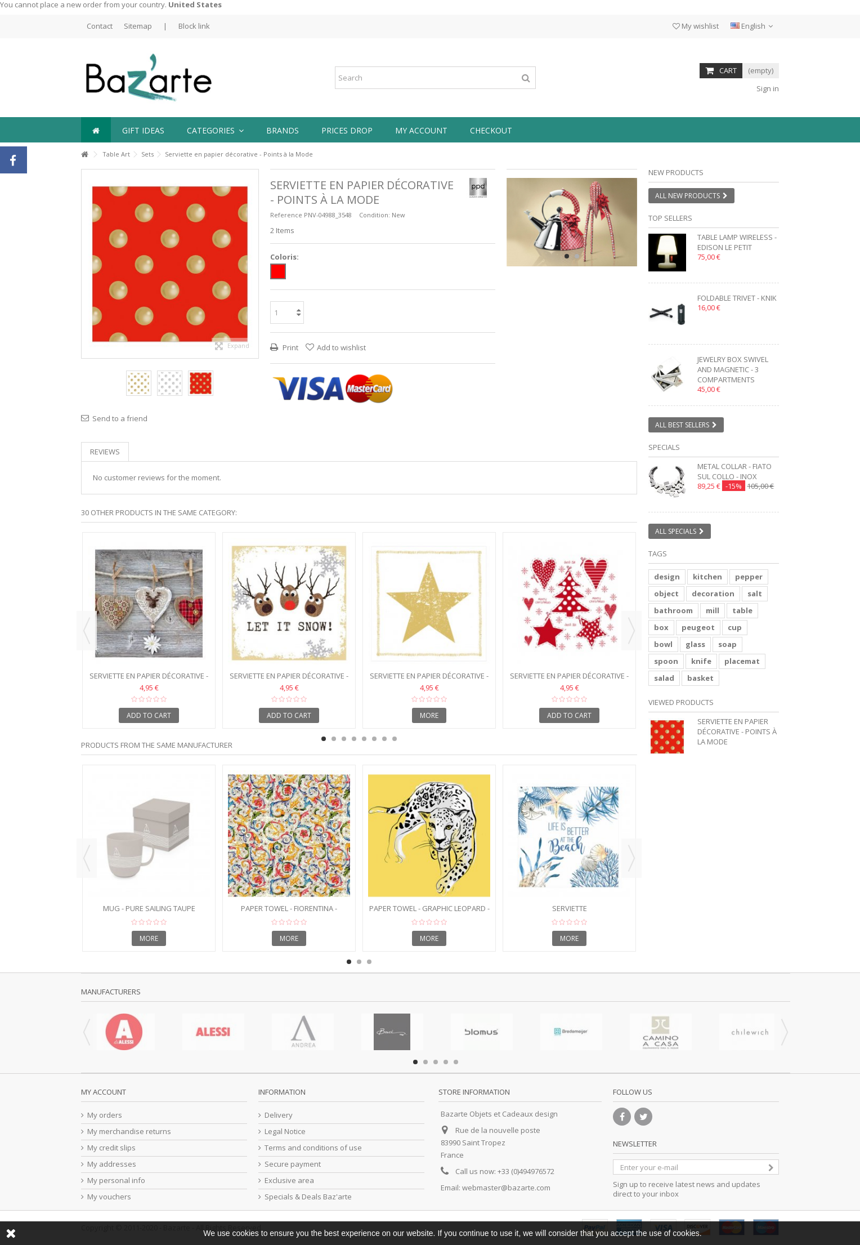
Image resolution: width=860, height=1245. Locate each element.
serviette (569, 908)
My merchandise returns (129, 1131)
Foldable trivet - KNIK (737, 298)
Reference (286, 215)
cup (735, 627)
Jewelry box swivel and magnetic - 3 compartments (732, 369)
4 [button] (354, 739)
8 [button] (394, 739)
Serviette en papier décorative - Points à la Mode (737, 731)
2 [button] (577, 256)
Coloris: (285, 257)
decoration (713, 593)
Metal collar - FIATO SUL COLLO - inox (734, 471)
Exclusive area (289, 1180)
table (742, 610)
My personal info (116, 1180)
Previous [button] (87, 630)
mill (712, 610)
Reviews (105, 452)
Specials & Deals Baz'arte (308, 1197)
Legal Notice (285, 1131)
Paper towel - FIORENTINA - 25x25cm (289, 913)
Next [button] (631, 630)
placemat (742, 661)
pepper (749, 577)
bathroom (673, 610)
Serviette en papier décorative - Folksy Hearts (148, 680)
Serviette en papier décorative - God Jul (569, 680)
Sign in (767, 88)
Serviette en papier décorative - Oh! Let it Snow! (289, 680)
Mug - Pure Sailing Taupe (149, 908)
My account (103, 1092)
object (666, 593)
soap (727, 644)
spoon (666, 661)
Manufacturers (111, 992)
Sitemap (138, 26)
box (661, 627)
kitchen (707, 577)
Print (289, 347)
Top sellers (670, 218)
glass (695, 644)
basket (700, 678)
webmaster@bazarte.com (506, 1187)
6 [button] (374, 739)
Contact (100, 26)
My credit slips (111, 1148)
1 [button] (567, 256)
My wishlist (696, 26)
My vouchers (109, 1197)
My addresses (111, 1164)
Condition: (374, 215)
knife (701, 661)
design (667, 577)
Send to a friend (119, 418)
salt (754, 593)
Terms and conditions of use (313, 1148)
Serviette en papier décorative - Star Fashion (429, 680)
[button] (215, 129)
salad (664, 678)
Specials (664, 447)
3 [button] (344, 739)
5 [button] (364, 739)
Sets (147, 154)
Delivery (279, 1115)
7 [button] (384, 739)
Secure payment (293, 1164)
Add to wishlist (341, 347)
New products (676, 172)
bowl (663, 644)
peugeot (698, 627)
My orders (104, 1115)
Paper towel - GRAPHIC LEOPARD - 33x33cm (429, 913)
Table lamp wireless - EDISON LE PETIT (737, 242)
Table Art (116, 154)
